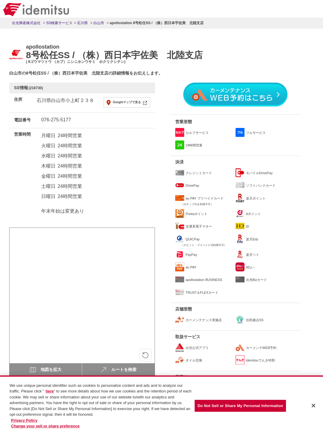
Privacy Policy (24, 421)
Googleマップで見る (127, 102)
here (50, 392)
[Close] (313, 407)
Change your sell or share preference (45, 427)
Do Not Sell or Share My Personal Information (240, 407)
